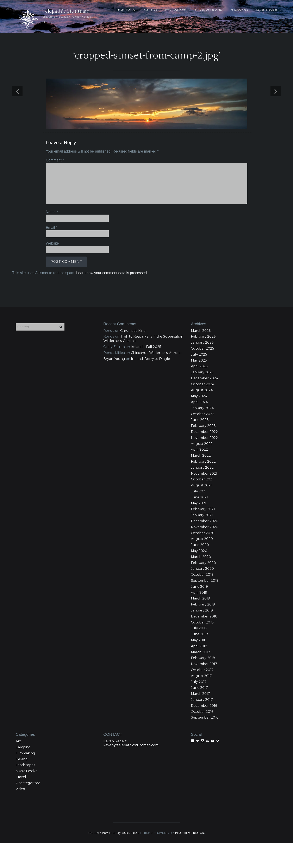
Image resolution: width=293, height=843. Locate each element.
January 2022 (202, 467)
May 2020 (199, 551)
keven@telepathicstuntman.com (130, 745)
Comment (55, 160)
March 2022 (201, 455)
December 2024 (204, 378)
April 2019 (199, 593)
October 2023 (202, 414)
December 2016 (204, 706)
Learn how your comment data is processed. (112, 273)
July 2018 (199, 628)
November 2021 (204, 473)
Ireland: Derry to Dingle (150, 359)
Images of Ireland (208, 9)
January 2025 (202, 372)
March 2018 (200, 652)
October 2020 (202, 533)
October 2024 (202, 384)
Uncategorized (28, 783)
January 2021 (202, 515)
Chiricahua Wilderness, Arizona (156, 353)
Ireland (22, 759)
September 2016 (204, 717)
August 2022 (202, 444)
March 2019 (200, 598)
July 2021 (198, 491)
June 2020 (200, 545)
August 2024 (202, 390)
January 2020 (202, 569)
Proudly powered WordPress (113, 833)
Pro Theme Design (189, 833)
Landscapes (25, 765)
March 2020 (201, 557)
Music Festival (27, 771)
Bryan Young (114, 359)
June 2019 (199, 587)
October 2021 (202, 479)
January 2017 (202, 700)
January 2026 (202, 342)
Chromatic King (133, 331)
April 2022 (199, 449)
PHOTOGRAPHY (176, 9)
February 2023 (203, 426)
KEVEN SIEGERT (266, 9)
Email (51, 228)
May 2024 (199, 396)
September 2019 (204, 581)
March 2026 (201, 331)
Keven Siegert (115, 741)
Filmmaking (25, 753)
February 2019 (203, 604)
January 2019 (202, 610)
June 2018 (199, 634)
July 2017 (198, 682)
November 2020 (204, 527)
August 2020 (202, 539)
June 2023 (200, 420)
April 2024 (199, 402)
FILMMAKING (126, 9)
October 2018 (202, 622)
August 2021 (201, 485)
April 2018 (199, 646)
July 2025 (199, 354)
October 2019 (202, 575)
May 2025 (199, 360)
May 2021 (198, 503)
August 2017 (201, 676)
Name (52, 212)
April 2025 (199, 366)
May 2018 (198, 640)
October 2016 (202, 712)
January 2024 (202, 408)
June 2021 (199, 497)
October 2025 (202, 348)
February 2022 (203, 461)
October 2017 (202, 670)
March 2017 (200, 694)
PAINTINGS (150, 9)
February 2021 (203, 509)
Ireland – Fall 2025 (146, 347)
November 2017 (204, 664)
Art (18, 741)
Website (52, 243)
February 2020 (203, 563)
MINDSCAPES (239, 9)
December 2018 (204, 616)
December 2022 (204, 432)
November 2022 (204, 438)
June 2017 (199, 688)
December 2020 (204, 521)
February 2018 (203, 658)
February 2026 (203, 336)
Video (20, 789)
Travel (21, 777)
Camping (23, 747)
